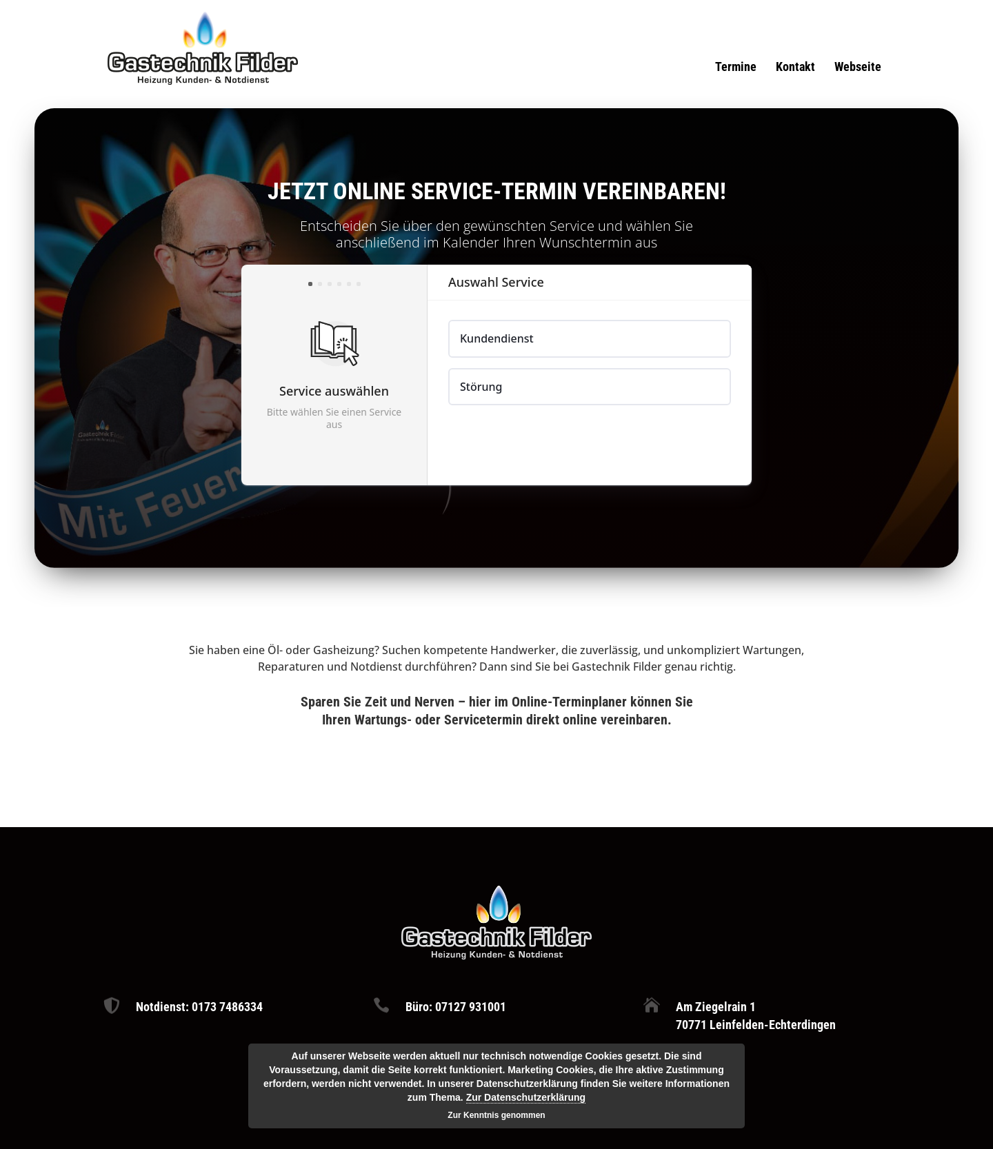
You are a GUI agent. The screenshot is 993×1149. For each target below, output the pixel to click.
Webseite (857, 68)
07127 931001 (470, 1006)
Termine (735, 68)
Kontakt (795, 68)
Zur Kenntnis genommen (496, 1115)
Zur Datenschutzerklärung (525, 1097)
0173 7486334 (227, 1006)
